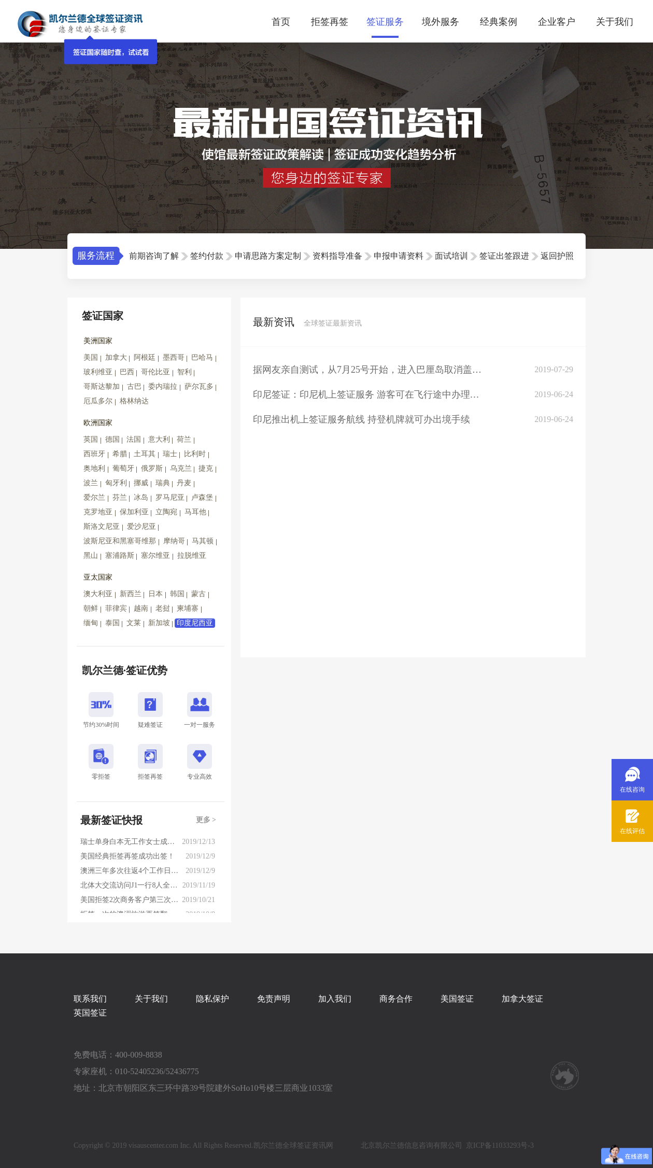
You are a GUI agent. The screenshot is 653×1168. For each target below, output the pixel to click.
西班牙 (94, 454)
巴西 (127, 372)
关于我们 (614, 22)
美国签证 (457, 998)
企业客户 (556, 22)
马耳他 (195, 512)
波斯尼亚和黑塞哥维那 (119, 541)
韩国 (177, 594)
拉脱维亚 (191, 555)
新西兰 (130, 594)
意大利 (159, 439)
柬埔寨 (187, 608)
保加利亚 (134, 512)
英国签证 (90, 1012)
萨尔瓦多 (199, 386)
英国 (90, 439)
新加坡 (159, 623)
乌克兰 (181, 468)
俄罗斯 (152, 468)
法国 (133, 439)
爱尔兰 (94, 497)
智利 (184, 372)
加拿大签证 (522, 998)
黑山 (90, 555)
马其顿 (203, 541)
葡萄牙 (123, 468)
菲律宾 (116, 608)
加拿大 (116, 357)
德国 (112, 439)
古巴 (134, 386)
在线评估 (632, 831)
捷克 (205, 468)
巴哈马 (202, 357)
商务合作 (396, 998)
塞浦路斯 (119, 555)
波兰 (90, 483)
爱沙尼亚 (141, 526)
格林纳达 (134, 401)
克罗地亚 (97, 512)
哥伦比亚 (155, 372)
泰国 (112, 623)
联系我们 (90, 998)
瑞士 (170, 454)
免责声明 (273, 998)
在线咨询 (632, 789)
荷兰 (184, 439)
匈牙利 (116, 483)
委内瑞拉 (162, 386)
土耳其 (144, 454)
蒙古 (198, 594)
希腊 (119, 454)
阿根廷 (144, 357)
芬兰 (119, 497)
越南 (141, 608)
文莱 (133, 623)
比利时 (195, 454)
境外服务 (440, 22)
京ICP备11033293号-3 (500, 1145)
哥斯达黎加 (101, 386)
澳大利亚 (97, 594)
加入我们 (334, 998)
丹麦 (184, 483)
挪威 (141, 483)
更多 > (206, 820)
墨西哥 (173, 357)
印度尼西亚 (195, 623)
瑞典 (162, 483)
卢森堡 (202, 497)
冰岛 (141, 497)
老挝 (162, 608)
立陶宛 (166, 512)
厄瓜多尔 (97, 401)
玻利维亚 (97, 372)
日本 (155, 594)
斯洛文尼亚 (101, 526)
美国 (90, 357)
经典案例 (498, 22)
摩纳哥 (174, 541)
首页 (281, 22)
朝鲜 (90, 608)
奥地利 (94, 468)
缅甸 (90, 623)
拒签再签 (329, 22)
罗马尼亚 (169, 497)
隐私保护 (212, 998)
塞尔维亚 (155, 555)
